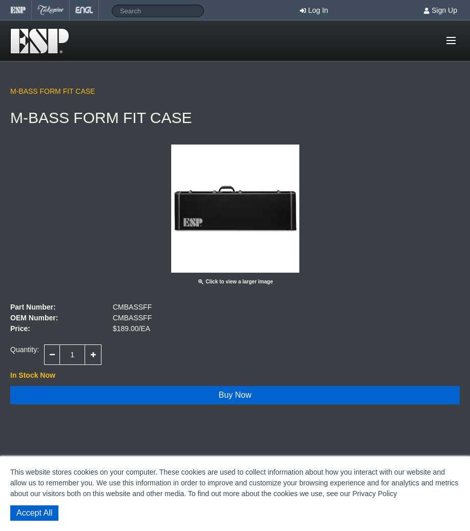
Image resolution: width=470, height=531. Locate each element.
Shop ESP (42, 41)
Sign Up (444, 10)
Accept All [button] (34, 512)
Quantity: (24, 349)
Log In (318, 10)
